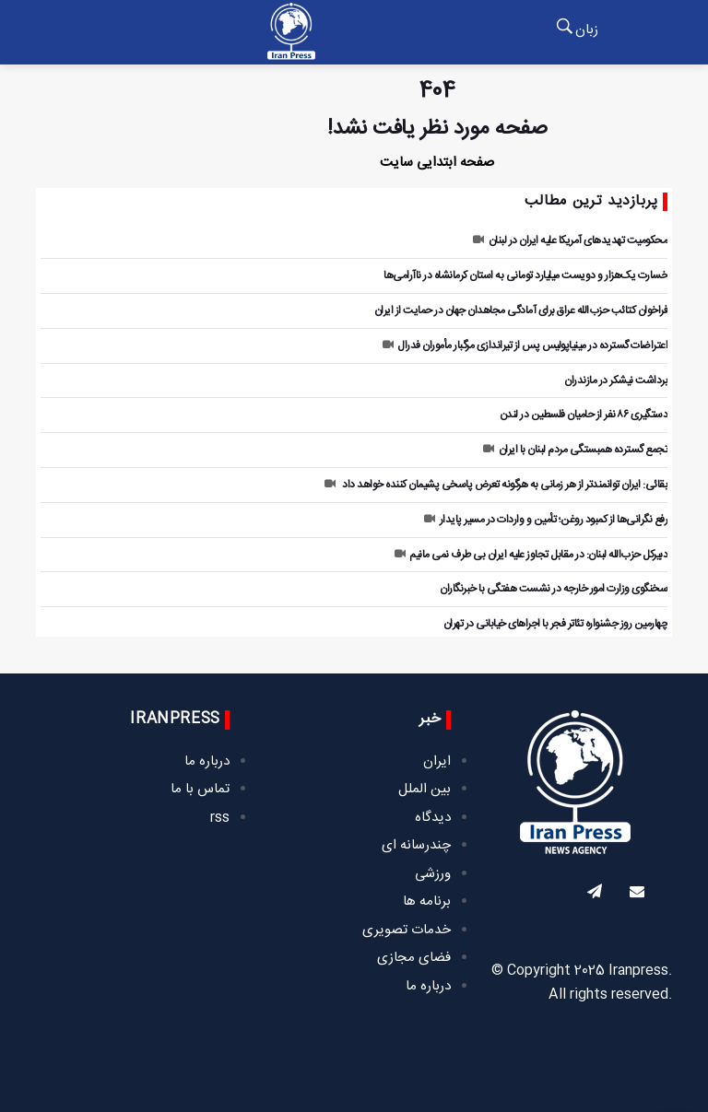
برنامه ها (427, 901)
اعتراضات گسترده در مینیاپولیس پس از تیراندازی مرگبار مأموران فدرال (525, 345)
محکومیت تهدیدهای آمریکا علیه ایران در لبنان (570, 240)
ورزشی (433, 873)
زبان (586, 29)
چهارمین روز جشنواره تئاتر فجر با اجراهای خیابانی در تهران (555, 624)
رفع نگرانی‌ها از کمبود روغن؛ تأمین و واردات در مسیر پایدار (545, 519)
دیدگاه (433, 817)
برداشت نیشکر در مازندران (615, 380)
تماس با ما (200, 789)
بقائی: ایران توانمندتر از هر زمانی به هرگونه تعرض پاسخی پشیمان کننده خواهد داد (495, 484)
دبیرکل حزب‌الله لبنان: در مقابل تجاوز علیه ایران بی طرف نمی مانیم (531, 554)
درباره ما (428, 986)
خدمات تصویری (406, 930)
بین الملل (424, 789)
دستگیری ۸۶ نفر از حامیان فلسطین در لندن (584, 414)
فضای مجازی (414, 957)
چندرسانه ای (416, 845)
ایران (437, 761)
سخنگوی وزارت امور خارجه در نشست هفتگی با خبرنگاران (553, 588)
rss (220, 817)
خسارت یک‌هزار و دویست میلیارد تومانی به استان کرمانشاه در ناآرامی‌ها (525, 275)
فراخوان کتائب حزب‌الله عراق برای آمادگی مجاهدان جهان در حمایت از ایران (521, 310)
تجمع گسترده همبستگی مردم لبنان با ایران (575, 449)
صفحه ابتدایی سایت (437, 162)
